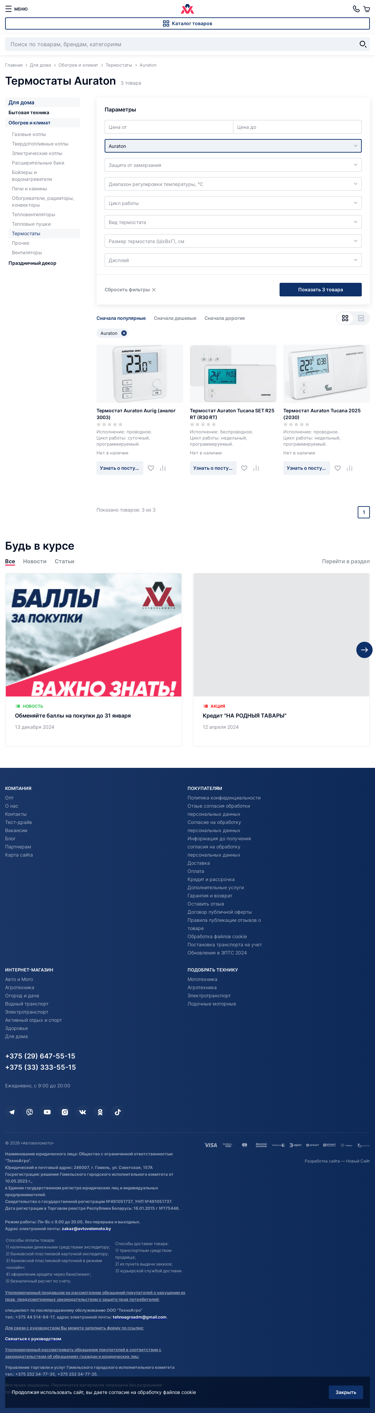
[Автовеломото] (187, 9)
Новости (35, 561)
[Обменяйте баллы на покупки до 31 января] (93, 659)
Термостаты (26, 233)
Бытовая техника (28, 112)
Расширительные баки (38, 163)
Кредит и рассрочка (211, 879)
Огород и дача (22, 995)
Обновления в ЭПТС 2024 (217, 952)
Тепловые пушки (31, 224)
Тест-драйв (18, 822)
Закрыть (346, 1392)
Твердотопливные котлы (40, 144)
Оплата (196, 871)
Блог (10, 838)
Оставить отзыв (206, 904)
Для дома (21, 102)
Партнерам (18, 846)
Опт (9, 797)
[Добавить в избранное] (153, 468)
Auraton (114, 333)
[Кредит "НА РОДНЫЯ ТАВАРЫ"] (281, 659)
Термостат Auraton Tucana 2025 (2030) (322, 414)
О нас (11, 806)
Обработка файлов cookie (217, 936)
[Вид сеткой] (345, 318)
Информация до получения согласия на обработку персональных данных (219, 846)
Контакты (16, 814)
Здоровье (16, 1028)
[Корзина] (366, 8)
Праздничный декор (32, 263)
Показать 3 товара (320, 289)
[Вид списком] (361, 318)
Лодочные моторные (212, 1003)
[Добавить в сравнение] (165, 468)
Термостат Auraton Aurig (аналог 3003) (136, 414)
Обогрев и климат (29, 122)
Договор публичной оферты (220, 912)
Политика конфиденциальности (224, 797)
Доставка (199, 863)
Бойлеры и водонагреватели (32, 175)
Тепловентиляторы (33, 214)
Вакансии (16, 830)
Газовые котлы (29, 134)
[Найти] (363, 44)
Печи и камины (29, 188)
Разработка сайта (322, 1161)
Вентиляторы (27, 252)
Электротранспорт (26, 1012)
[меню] (16, 8)
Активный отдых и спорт (33, 1020)
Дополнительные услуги (216, 887)
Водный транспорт (27, 1003)
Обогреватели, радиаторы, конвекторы (43, 201)
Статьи (64, 561)
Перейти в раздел (346, 561)
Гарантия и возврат (210, 895)
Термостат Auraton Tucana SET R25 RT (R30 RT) (232, 414)
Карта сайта (19, 855)
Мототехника (202, 979)
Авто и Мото (19, 979)
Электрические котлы (37, 153)
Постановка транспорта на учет (225, 944)
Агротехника (19, 987)
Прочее (20, 243)
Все (10, 561)
